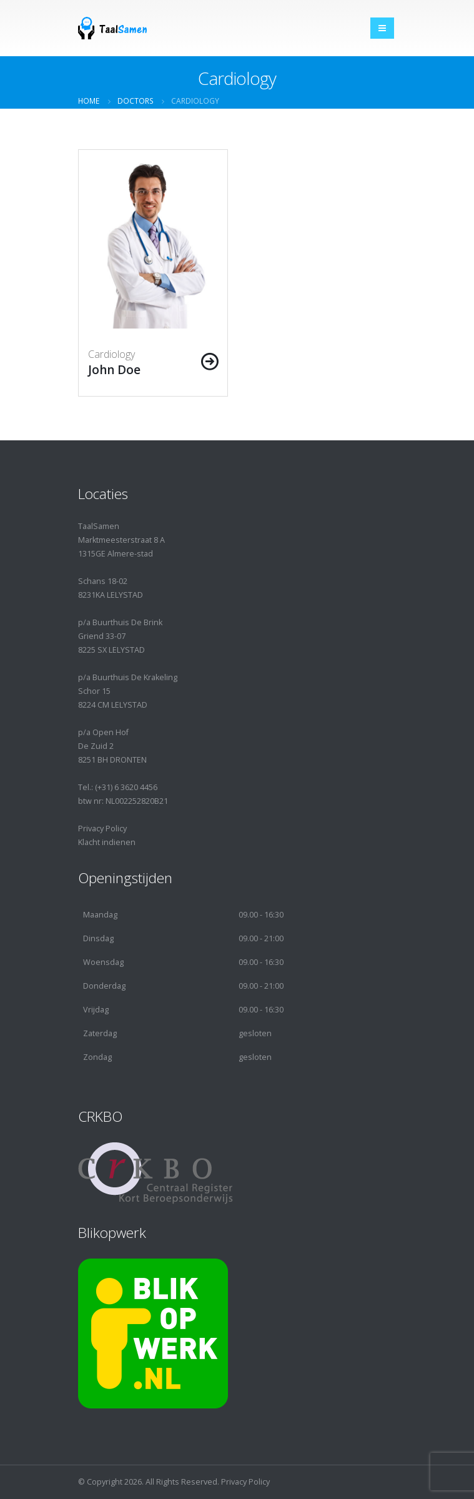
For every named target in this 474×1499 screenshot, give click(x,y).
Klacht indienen (107, 842)
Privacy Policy (102, 828)
